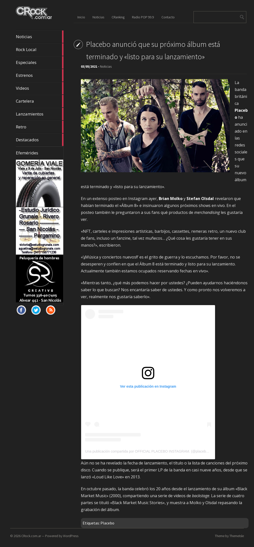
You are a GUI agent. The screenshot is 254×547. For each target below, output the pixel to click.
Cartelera (40, 101)
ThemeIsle (236, 536)
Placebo (107, 522)
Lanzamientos (40, 114)
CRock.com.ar (31, 536)
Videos (40, 88)
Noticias (40, 36)
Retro (40, 127)
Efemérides (27, 153)
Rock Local (40, 49)
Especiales (40, 62)
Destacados (40, 140)
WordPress (70, 536)
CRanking (118, 17)
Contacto (168, 17)
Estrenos (40, 75)
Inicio (81, 17)
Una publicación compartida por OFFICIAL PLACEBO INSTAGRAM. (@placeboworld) (151, 451)
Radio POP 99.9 (143, 17)
